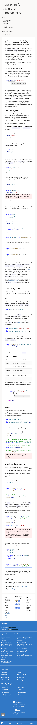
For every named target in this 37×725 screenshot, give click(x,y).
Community (5, 688)
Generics (5, 26)
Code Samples (22, 691)
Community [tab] (20, 723)
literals (20, 322)
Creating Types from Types (24, 636)
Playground (21, 688)
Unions (5, 24)
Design (20, 693)
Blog (19, 671)
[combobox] (17, 719)
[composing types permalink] (4, 288)
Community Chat (22, 673)
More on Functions (6, 641)
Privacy (15, 712)
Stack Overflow (6, 678)
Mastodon (21, 676)
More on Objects (21, 641)
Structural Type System (8, 27)
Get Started (5, 686)
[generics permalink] (4, 406)
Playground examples (17, 587)
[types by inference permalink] (4, 68)
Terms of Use (20, 712)
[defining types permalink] (4, 110)
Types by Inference (7, 20)
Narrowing (4, 647)
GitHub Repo (5, 673)
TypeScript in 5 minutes (7, 652)
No (8, 34)
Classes (3, 658)
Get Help (4, 671)
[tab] (9, 723)
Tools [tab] (31, 723)
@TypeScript (5, 676)
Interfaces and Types (13, 280)
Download (21, 686)
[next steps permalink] (4, 577)
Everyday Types (5, 636)
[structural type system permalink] (4, 462)
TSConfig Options (22, 652)
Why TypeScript (6, 693)
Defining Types (6, 22)
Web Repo (21, 678)
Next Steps (5, 29)
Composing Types (7, 23)
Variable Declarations (22, 647)
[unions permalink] (4, 299)
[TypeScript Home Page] (2, 723)
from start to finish (23, 585)
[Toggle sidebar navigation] (3, 714)
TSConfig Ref (5, 691)
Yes (4, 34)
